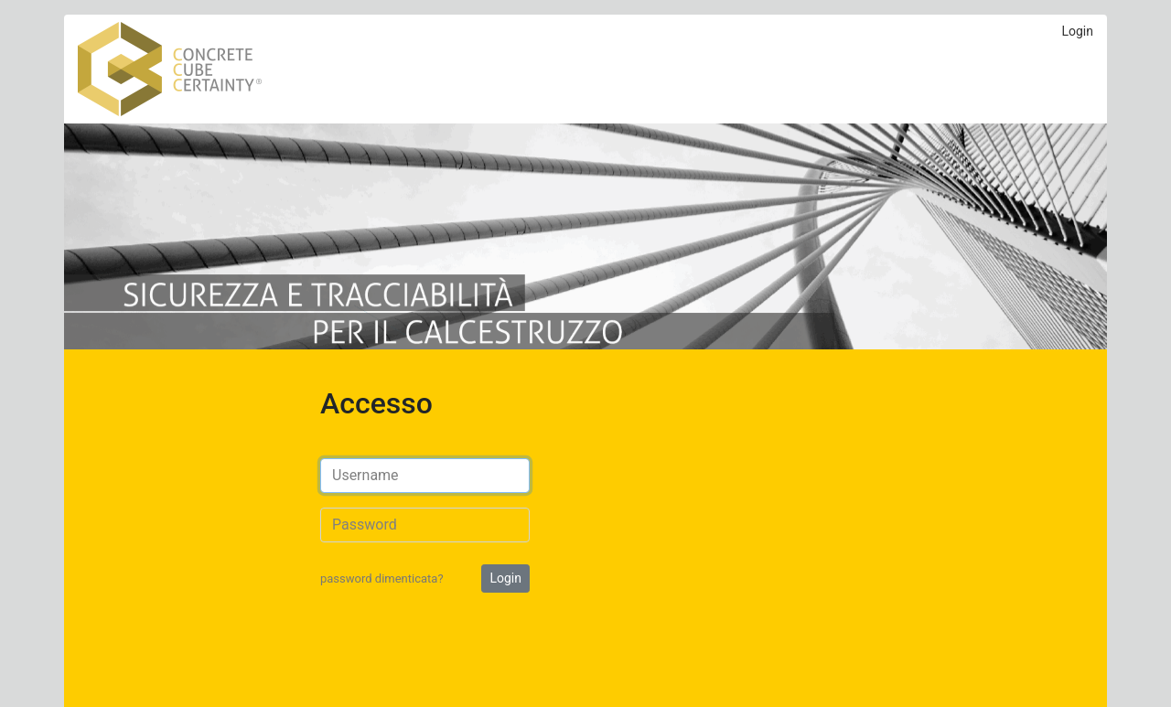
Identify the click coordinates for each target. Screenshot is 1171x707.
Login (1077, 31)
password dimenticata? (382, 578)
